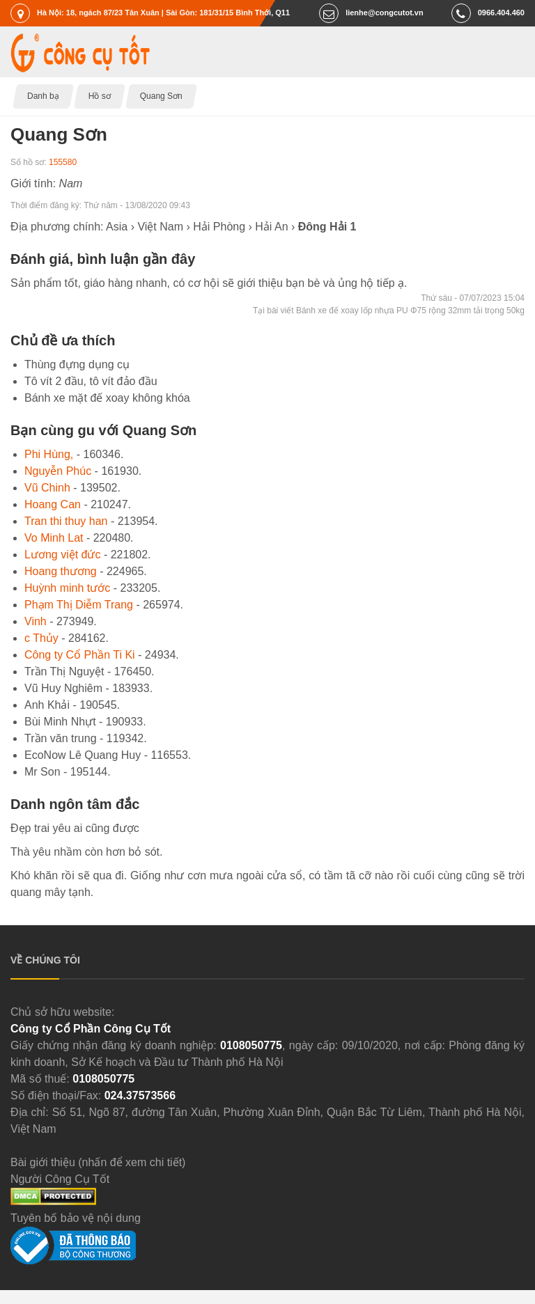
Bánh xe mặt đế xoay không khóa (107, 398)
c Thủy (41, 638)
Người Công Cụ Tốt (59, 1179)
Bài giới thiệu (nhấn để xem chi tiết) (97, 1162)
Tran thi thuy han (65, 521)
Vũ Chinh (47, 488)
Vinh (35, 621)
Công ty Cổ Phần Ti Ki (79, 655)
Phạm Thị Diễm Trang (78, 605)
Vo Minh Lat (54, 538)
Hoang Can (52, 504)
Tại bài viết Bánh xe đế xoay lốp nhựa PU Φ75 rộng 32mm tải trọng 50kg (389, 310)
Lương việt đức (62, 554)
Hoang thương (60, 571)
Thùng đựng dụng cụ (77, 364)
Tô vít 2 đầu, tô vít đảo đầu (90, 381)
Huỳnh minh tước (67, 588)
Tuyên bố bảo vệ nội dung (75, 1218)
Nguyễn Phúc (57, 471)
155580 (63, 162)
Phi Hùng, (48, 454)
